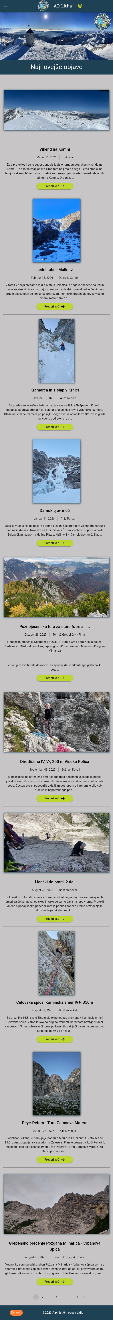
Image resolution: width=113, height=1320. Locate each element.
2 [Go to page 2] (43, 1297)
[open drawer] (5, 5)
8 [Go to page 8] (77, 1297)
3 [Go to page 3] (50, 1297)
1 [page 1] (36, 1297)
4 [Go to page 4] (57, 1297)
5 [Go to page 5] (63, 1297)
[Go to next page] (84, 1297)
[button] (16, 1313)
